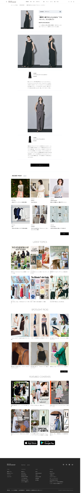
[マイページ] (71, 1)
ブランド (47, 1)
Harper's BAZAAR (38, 473)
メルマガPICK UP (24, 478)
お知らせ (51, 471)
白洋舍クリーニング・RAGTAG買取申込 (56, 481)
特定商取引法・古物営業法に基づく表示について (34, 490)
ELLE (57, 1)
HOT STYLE (23, 473)
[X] (66, 464)
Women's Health (38, 476)
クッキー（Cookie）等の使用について (56, 483)
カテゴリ (51, 1)
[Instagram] (63, 464)
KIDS (34, 1)
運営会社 (8, 490)
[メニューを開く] (6, 2)
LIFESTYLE (37, 1)
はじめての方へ (52, 473)
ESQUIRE (37, 478)
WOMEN (27, 1)
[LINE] (69, 464)
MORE (64, 233)
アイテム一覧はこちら (39, 165)
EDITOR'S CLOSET (24, 476)
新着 (44, 1)
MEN (31, 1)
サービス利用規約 (14, 490)
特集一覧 (22, 471)
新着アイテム (9, 471)
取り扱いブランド (10, 473)
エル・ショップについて (54, 478)
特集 (54, 1)
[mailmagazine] (72, 464)
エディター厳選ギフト (25, 481)
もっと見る (64, 371)
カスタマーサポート (53, 476)
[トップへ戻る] (78, 456)
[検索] (68, 1)
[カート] (73, 1)
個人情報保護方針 (22, 490)
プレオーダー (9, 476)
